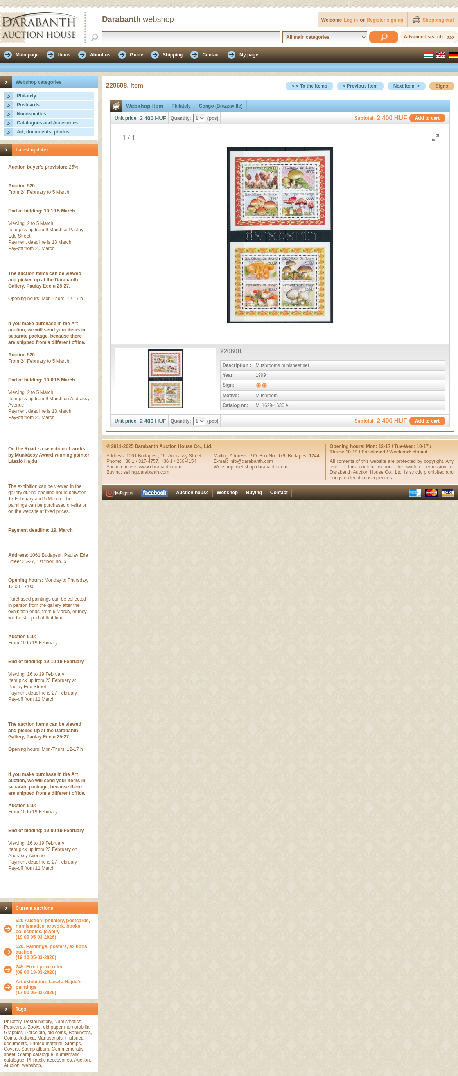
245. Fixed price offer (39, 967)
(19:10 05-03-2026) (55, 952)
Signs (441, 86)
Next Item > (406, 86)
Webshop (227, 492)
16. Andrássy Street (180, 456)
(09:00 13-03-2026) (39, 969)
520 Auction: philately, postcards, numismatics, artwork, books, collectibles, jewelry (53, 926)
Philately (26, 96)
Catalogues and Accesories (47, 123)
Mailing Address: (231, 456)
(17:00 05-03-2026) (55, 987)
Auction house (192, 492)
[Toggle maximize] (435, 137)
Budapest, (149, 456)
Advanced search (423, 37)
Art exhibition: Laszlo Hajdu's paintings (48, 984)
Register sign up (384, 20)
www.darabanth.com (160, 467)
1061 (132, 456)
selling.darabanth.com (146, 472)
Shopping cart (438, 20)
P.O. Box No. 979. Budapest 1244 (284, 456)
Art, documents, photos (43, 132)
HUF (160, 118)
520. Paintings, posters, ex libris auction (51, 949)
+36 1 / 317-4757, (141, 461)
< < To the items (309, 86)
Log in (351, 20)
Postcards (28, 105)
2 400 (146, 118)
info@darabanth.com (251, 461)
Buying (254, 492)
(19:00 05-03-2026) (55, 929)
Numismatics (31, 114)
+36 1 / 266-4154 (178, 461)
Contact (279, 492)
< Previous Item (360, 86)
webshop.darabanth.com (261, 467)
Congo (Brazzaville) (220, 106)
